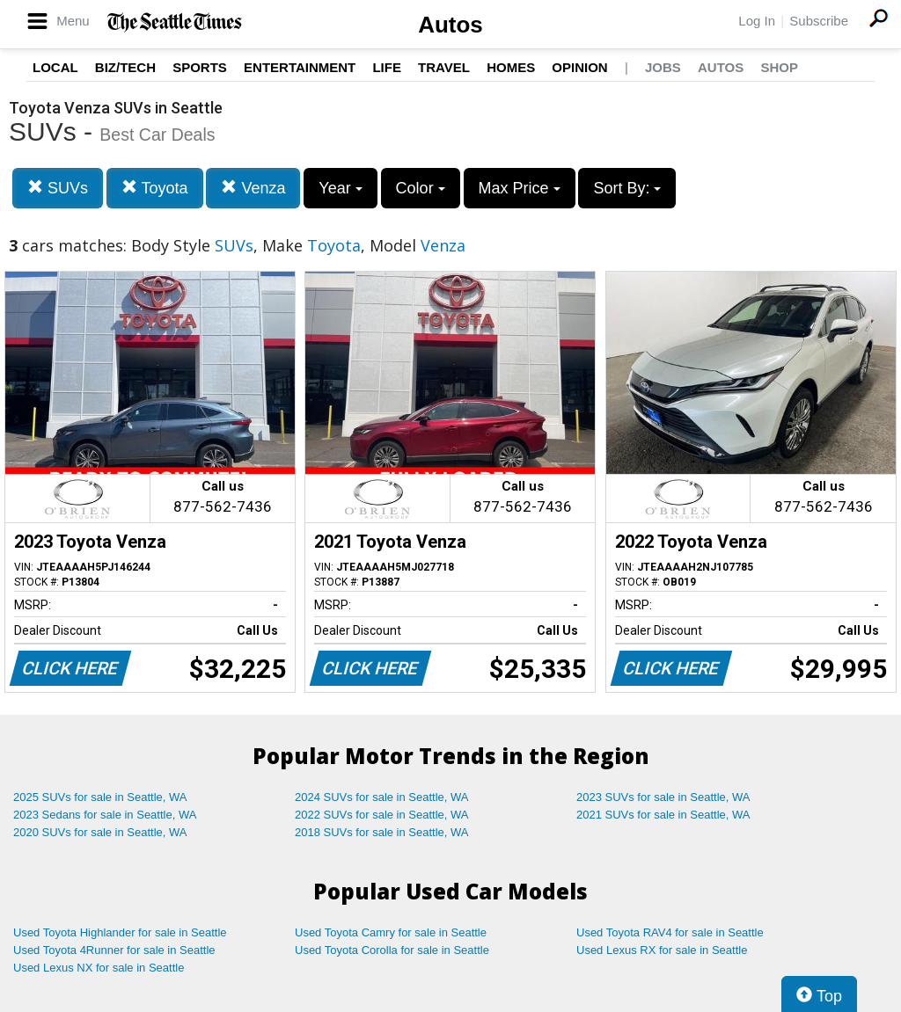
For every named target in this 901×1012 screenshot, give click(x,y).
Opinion (579, 67)
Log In (756, 20)
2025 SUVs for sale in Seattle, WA (100, 797)
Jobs (663, 67)
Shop (779, 67)
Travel (444, 67)
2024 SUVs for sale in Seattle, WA (382, 797)
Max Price (519, 188)
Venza (253, 187)
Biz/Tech (125, 67)
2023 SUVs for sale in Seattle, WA (663, 797)
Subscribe (818, 20)
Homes (511, 67)
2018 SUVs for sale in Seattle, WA (382, 832)
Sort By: (627, 188)
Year (340, 188)
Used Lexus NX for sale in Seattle (98, 967)
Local (55, 67)
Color (420, 188)
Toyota (154, 187)
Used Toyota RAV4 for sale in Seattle (670, 932)
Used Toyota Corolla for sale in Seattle (392, 950)
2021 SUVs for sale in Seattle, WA (663, 814)
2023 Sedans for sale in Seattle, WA (104, 814)
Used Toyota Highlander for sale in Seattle (120, 932)
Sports (199, 67)
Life (386, 67)
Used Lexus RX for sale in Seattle (661, 950)
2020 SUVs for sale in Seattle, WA (100, 832)
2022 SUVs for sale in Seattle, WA (382, 814)
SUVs (57, 187)
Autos (450, 24)
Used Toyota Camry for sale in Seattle (391, 932)
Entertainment (299, 67)
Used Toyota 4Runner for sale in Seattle (114, 950)
